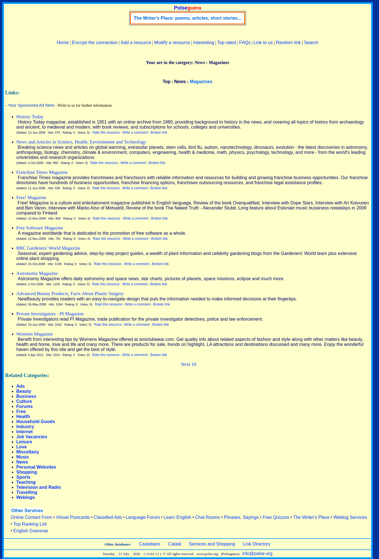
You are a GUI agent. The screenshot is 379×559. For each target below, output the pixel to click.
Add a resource (136, 42)
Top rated (226, 42)
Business (26, 396)
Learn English (177, 517)
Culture (24, 401)
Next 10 (188, 364)
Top (166, 81)
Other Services (27, 510)
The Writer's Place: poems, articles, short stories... (187, 18)
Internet (24, 431)
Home (63, 42)
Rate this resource (106, 132)
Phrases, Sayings (241, 517)
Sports (23, 477)
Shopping (26, 472)
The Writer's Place (311, 517)
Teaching (26, 482)
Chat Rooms (207, 517)
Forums (24, 406)
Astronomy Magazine (37, 273)
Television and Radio (38, 487)
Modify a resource (172, 42)
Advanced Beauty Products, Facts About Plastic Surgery (70, 293)
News (180, 81)
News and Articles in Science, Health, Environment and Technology (81, 142)
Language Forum (143, 517)
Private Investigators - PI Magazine (50, 313)
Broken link (158, 132)
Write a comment (135, 132)
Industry (25, 426)
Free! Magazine (31, 197)
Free (21, 411)
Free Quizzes (275, 517)
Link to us (263, 42)
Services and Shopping (212, 544)
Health (23, 416)
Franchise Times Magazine (42, 172)
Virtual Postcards (73, 517)
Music (22, 457)
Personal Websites (36, 467)
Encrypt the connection (95, 42)
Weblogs (25, 497)
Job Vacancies (31, 436)
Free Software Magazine (39, 228)
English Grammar (30, 530)
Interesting (203, 42)
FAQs (244, 42)
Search (311, 42)
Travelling (26, 492)
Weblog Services (350, 517)
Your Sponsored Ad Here (31, 105)
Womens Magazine (34, 334)
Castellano (149, 544)
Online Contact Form (31, 517)
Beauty (23, 391)
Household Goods (35, 421)
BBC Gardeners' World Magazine (48, 248)
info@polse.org (257, 553)
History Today (30, 116)
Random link (288, 42)
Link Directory (257, 544)
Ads (20, 386)
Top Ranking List (30, 524)
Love (21, 446)
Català (174, 544)
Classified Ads (107, 517)
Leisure (24, 441)
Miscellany (27, 452)
